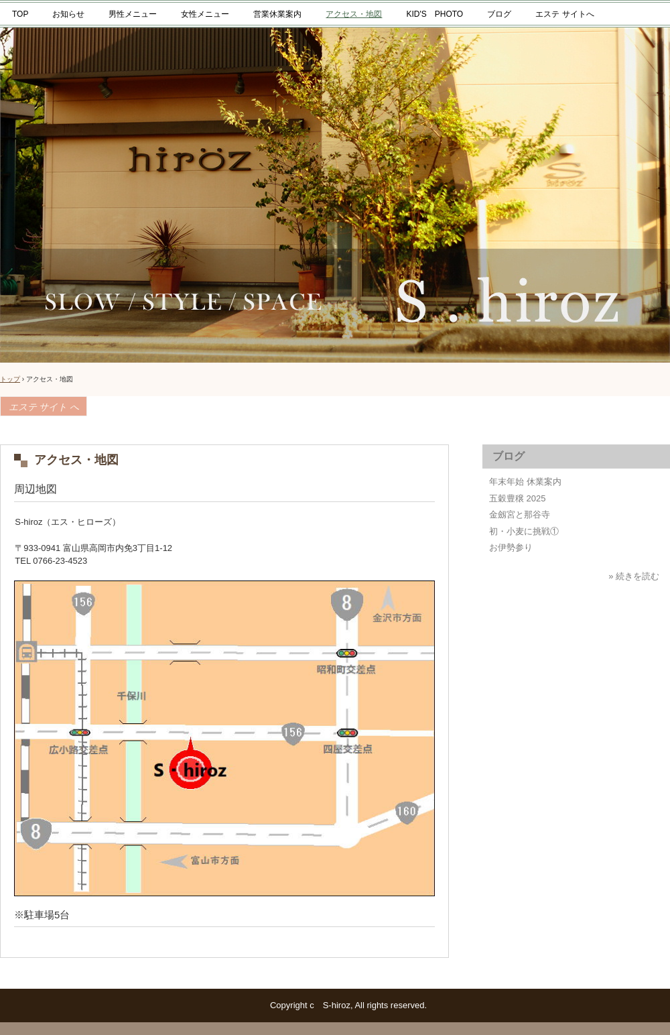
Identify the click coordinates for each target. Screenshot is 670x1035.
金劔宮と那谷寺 (519, 514)
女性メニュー (205, 14)
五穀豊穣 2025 (517, 498)
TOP (20, 14)
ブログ (499, 14)
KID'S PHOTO (434, 14)
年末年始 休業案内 (525, 482)
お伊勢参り (511, 547)
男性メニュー (133, 14)
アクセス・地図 (354, 14)
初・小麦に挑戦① (524, 531)
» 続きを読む (633, 576)
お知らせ (68, 14)
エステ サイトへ (564, 14)
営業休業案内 (277, 14)
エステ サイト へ (44, 407)
